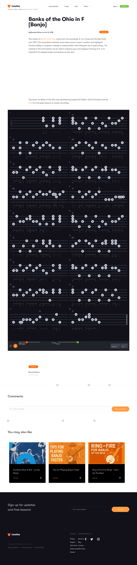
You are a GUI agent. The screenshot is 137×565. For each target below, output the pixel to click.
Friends (72, 552)
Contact (81, 545)
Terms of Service (13, 547)
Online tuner (74, 549)
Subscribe (124, 6)
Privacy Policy (27, 547)
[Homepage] (14, 6)
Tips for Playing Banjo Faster (66, 470)
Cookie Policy (39, 547)
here (30, 103)
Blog (79, 542)
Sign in (115, 6)
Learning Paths (53, 6)
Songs (66, 6)
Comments (15, 396)
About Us (81, 539)
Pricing (72, 539)
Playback (114, 345)
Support (72, 542)
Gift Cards (73, 545)
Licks (76, 6)
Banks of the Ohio (48, 39)
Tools (123, 345)
